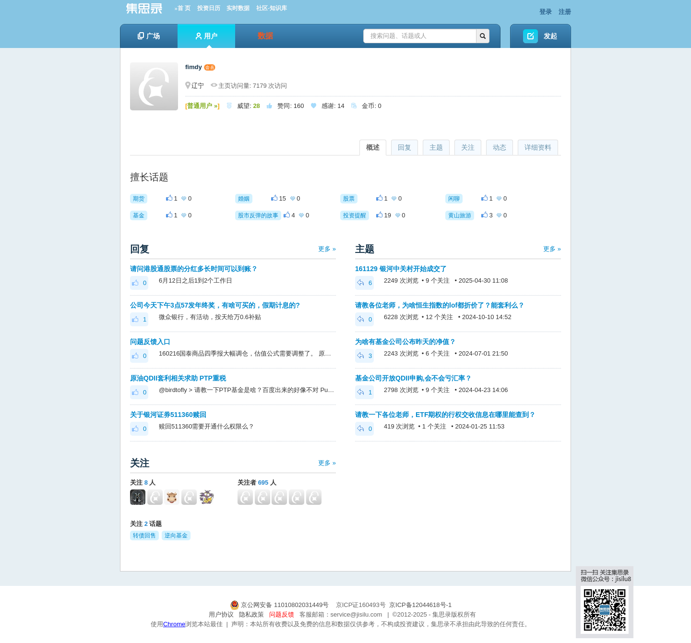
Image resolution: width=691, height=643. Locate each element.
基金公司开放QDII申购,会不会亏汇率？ (413, 378)
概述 (373, 147)
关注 (468, 147)
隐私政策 (251, 614)
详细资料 (537, 147)
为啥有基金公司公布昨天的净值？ (405, 341)
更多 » (327, 248)
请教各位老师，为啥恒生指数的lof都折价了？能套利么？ (439, 305)
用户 (206, 40)
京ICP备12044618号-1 (420, 604)
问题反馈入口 (150, 341)
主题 (436, 147)
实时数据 (238, 8)
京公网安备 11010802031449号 (280, 604)
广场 (149, 36)
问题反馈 (281, 614)
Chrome (174, 624)
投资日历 (208, 8)
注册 (565, 11)
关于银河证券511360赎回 (168, 414)
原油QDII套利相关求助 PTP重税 (178, 378)
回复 (404, 147)
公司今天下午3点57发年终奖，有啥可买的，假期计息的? (215, 305)
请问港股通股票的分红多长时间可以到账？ (194, 269)
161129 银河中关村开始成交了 (401, 269)
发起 (550, 36)
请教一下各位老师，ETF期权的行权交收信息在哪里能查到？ (445, 414)
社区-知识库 (271, 8)
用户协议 (221, 614)
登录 (545, 11)
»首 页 (183, 8)
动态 (499, 147)
